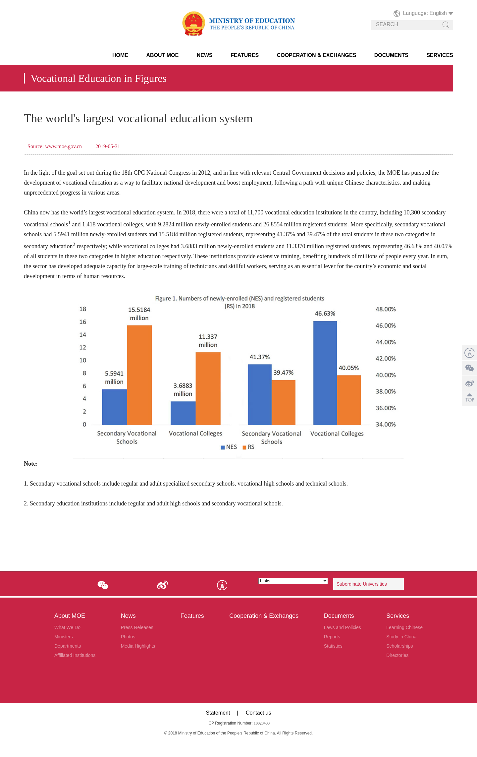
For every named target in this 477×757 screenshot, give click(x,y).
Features (245, 55)
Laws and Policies (342, 627)
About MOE (162, 55)
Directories (397, 655)
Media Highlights (138, 646)
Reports (332, 636)
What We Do (67, 627)
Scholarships (399, 646)
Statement (218, 713)
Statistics (333, 646)
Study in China (401, 636)
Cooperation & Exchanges (316, 55)
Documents (391, 55)
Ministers (63, 636)
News (205, 55)
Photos (128, 636)
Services (439, 55)
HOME (120, 55)
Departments (67, 646)
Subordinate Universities (362, 584)
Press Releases (137, 627)
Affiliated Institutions (74, 655)
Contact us (258, 713)
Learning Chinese (404, 627)
